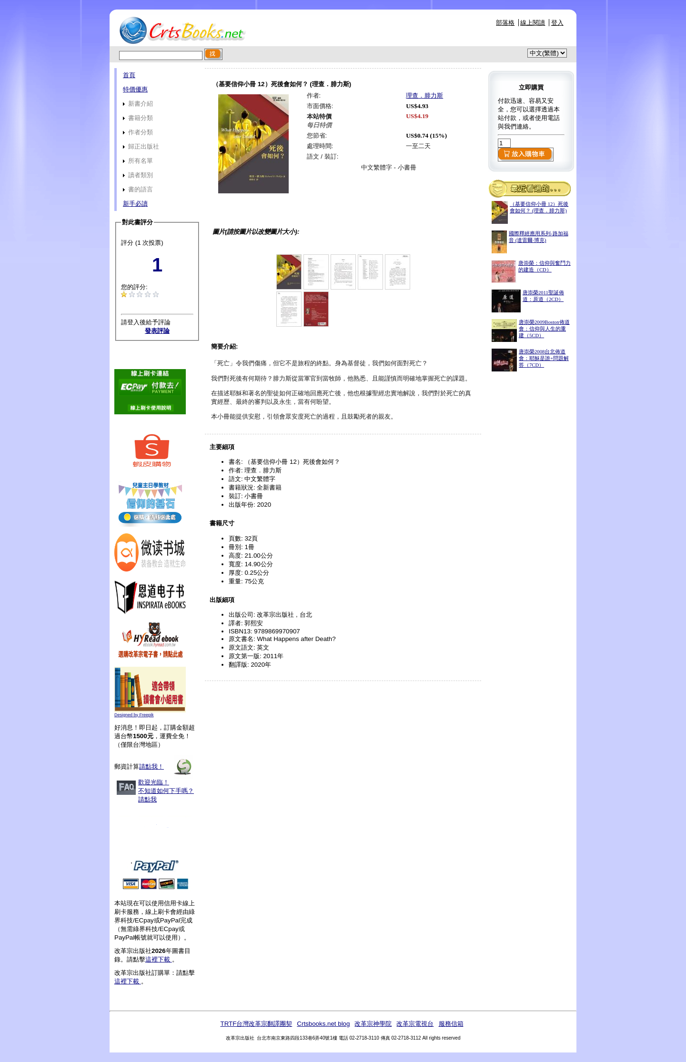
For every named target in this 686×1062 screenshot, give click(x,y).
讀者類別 (138, 175)
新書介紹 (138, 103)
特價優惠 (135, 89)
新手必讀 (135, 203)
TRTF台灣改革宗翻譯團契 (256, 1023)
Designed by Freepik (134, 714)
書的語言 (138, 189)
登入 (557, 22)
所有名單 (138, 160)
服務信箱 (451, 1023)
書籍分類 (138, 117)
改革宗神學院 (373, 1023)
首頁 (129, 75)
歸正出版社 (141, 146)
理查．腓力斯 (424, 95)
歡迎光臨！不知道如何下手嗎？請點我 (166, 791)
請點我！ (151, 766)
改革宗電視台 (415, 1023)
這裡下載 (158, 959)
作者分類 (138, 132)
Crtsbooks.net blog (323, 1023)
